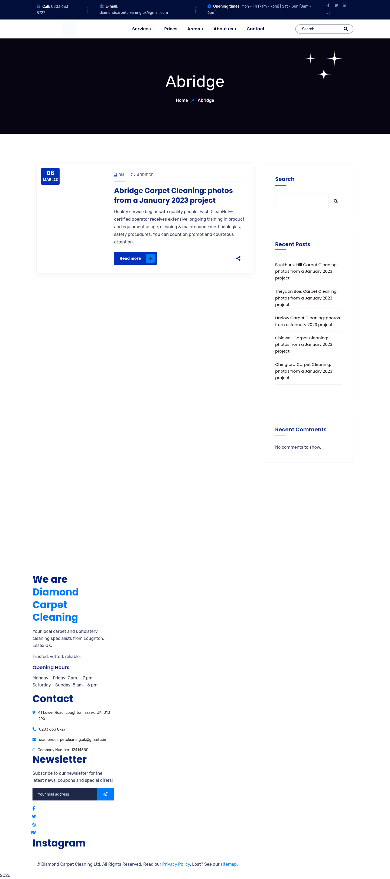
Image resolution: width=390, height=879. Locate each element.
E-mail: (111, 6)
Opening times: (226, 6)
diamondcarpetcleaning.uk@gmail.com (134, 12)
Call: (46, 6)
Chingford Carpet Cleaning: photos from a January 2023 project (303, 371)
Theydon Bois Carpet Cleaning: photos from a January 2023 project (306, 297)
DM (119, 175)
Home (182, 100)
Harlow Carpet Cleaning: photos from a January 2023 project (307, 321)
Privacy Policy (176, 864)
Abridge (145, 175)
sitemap (228, 864)
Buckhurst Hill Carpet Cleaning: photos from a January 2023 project (306, 271)
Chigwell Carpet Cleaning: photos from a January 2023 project (303, 344)
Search (284, 179)
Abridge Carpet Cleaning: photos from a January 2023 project (173, 195)
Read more (136, 258)
